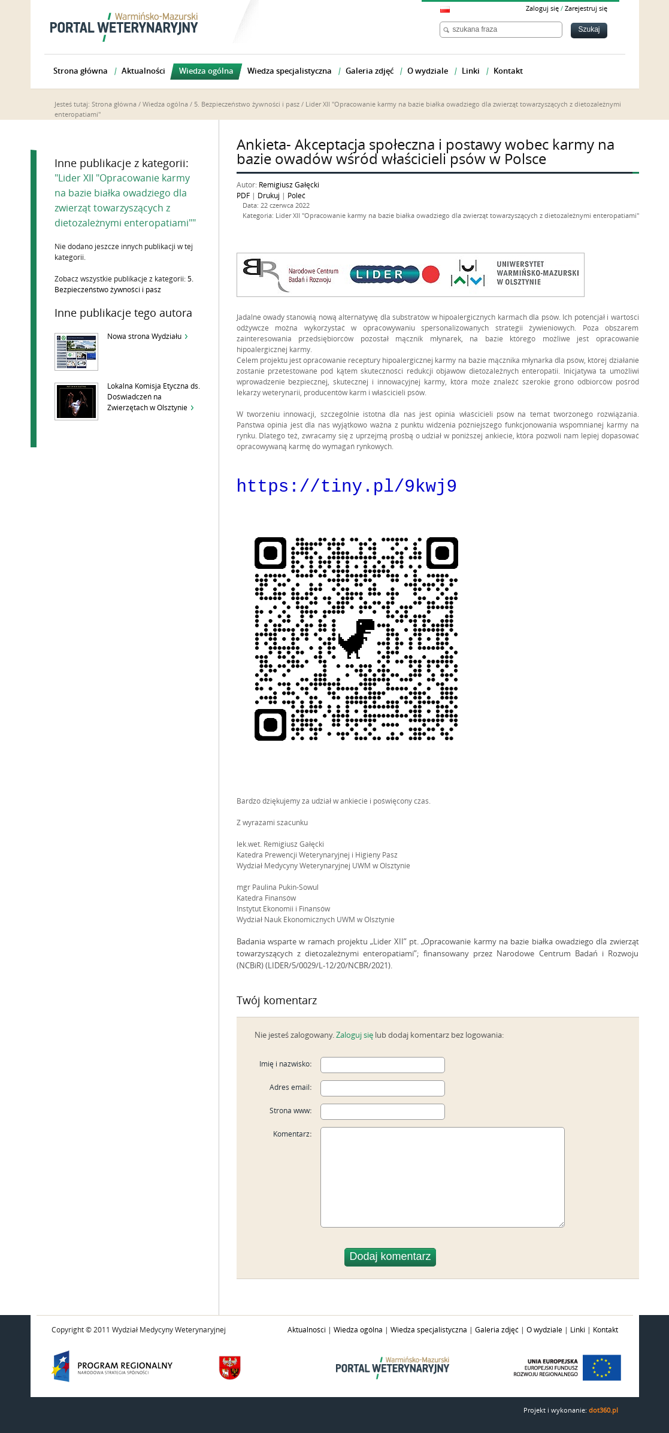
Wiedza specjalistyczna (428, 1329)
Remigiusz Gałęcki (289, 185)
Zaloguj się (542, 9)
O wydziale (544, 1329)
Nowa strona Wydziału (144, 336)
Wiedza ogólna (165, 104)
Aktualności (306, 1329)
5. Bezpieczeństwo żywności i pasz (246, 104)
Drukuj (269, 196)
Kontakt (605, 1329)
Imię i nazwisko (284, 1063)
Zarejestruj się (586, 9)
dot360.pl (603, 1410)
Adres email (290, 1087)
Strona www (290, 1110)
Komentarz (291, 1133)
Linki (577, 1329)
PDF (243, 196)
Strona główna (114, 104)
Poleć (296, 196)
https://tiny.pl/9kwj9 (347, 485)
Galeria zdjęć (497, 1329)
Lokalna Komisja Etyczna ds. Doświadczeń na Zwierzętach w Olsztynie (153, 397)
